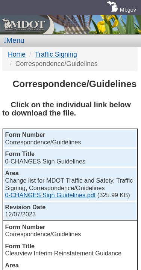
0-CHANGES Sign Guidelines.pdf (50, 195)
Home (17, 54)
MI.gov (128, 10)
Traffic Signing (56, 54)
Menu (14, 40)
